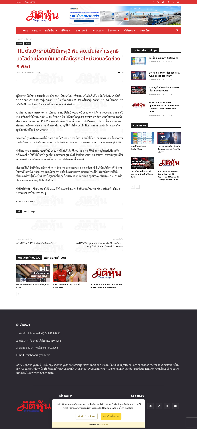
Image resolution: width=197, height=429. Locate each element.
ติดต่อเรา (113, 30)
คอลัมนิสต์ (51, 30)
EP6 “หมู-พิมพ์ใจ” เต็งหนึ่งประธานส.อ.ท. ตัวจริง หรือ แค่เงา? (164, 74)
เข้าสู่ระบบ (129, 30)
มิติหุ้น (32, 211)
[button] (177, 30)
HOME (25, 30)
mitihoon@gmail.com (38, 355)
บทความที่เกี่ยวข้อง (29, 258)
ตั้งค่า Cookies (86, 416)
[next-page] (23, 294)
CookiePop (103, 424)
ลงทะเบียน (145, 30)
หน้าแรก (19, 39)
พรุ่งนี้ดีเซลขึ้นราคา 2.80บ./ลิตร (163, 58)
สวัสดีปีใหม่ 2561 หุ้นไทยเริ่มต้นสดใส (34, 243)
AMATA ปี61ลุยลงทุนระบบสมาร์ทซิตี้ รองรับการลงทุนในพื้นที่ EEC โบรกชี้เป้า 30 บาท (99, 245)
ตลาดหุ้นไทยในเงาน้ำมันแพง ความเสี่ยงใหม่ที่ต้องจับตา (164, 89)
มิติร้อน (65, 30)
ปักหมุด (19, 43)
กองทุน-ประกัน (81, 30)
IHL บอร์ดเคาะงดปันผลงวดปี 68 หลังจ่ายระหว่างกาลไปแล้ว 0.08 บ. (106, 286)
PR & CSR (98, 30)
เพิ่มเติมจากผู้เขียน (55, 258)
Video (36, 30)
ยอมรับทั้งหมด (111, 416)
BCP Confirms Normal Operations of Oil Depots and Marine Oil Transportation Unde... (164, 107)
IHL (25, 211)
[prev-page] (18, 294)
